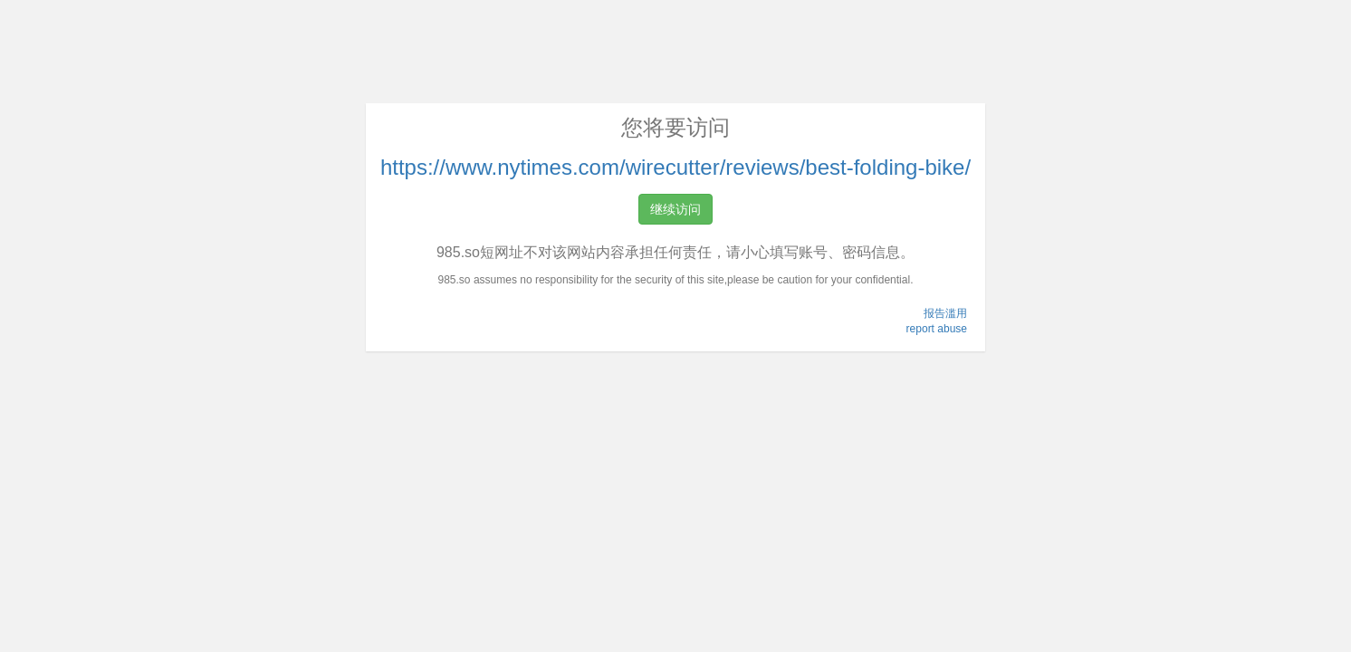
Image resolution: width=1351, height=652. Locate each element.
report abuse (936, 328)
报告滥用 (945, 313)
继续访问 (675, 209)
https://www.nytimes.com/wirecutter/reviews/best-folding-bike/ (675, 167)
